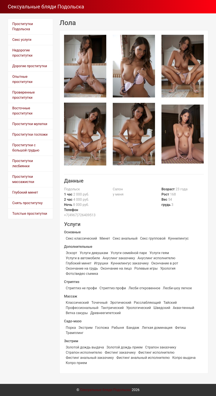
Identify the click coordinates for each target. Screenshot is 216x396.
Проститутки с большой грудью (25, 147)
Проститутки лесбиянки (22, 163)
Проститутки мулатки (29, 124)
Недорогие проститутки (22, 52)
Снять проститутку (27, 203)
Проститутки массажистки (23, 179)
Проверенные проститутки (23, 95)
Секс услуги (21, 40)
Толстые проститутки (29, 214)
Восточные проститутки (22, 110)
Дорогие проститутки (29, 66)
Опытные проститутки (22, 79)
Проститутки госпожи (29, 134)
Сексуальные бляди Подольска (46, 7)
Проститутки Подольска (22, 26)
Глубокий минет (25, 192)
